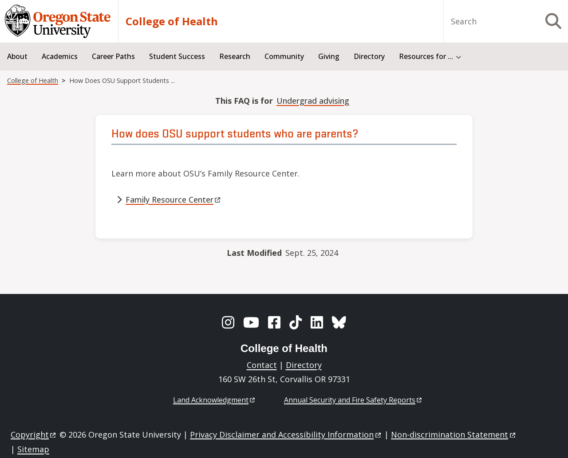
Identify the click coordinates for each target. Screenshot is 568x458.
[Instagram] (228, 322)
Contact (262, 365)
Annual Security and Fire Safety (353, 400)
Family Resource (174, 199)
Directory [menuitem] (369, 56)
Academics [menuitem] (60, 56)
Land (214, 400)
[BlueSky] (339, 322)
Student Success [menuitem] (177, 56)
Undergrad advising (312, 100)
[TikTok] (295, 322)
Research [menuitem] (234, 56)
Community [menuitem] (284, 56)
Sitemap (33, 449)
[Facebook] (274, 322)
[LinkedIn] (317, 322)
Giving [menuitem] (328, 56)
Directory (304, 365)
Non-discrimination (454, 434)
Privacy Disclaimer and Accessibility (286, 434)
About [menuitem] (17, 56)
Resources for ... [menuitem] (426, 56)
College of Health (172, 21)
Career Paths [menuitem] (113, 56)
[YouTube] (251, 322)
